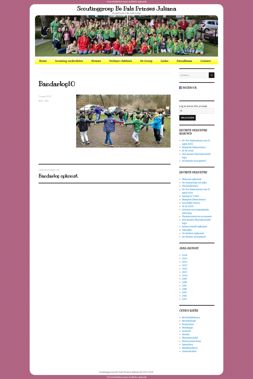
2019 (184, 278)
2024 (184, 262)
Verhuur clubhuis (120, 61)
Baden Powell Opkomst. (194, 226)
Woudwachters (190, 348)
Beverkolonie (189, 321)
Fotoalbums (184, 61)
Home (43, 61)
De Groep (146, 61)
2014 (184, 295)
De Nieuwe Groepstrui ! (194, 161)
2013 (184, 299)
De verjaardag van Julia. (194, 182)
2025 (184, 258)
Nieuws (96, 61)
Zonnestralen (189, 351)
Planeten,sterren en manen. (197, 216)
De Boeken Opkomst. (193, 233)
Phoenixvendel (190, 337)
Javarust (186, 331)
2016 (184, 289)
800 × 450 (44, 101)
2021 (184, 272)
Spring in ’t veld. (190, 196)
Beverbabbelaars (191, 317)
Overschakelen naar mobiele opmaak (127, 1)
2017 (184, 285)
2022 (184, 268)
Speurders (187, 344)
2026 (184, 255)
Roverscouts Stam (191, 341)
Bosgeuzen (188, 324)
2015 (184, 292)
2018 (184, 282)
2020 (184, 275)
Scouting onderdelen (69, 61)
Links (164, 61)
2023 (184, 265)
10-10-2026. (188, 150)
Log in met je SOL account (196, 109)
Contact (205, 61)
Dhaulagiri (187, 327)
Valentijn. (187, 230)
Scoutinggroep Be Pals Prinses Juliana (126, 8)
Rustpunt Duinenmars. (194, 147)
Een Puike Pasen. (191, 203)
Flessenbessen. (190, 186)
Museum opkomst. (192, 179)
